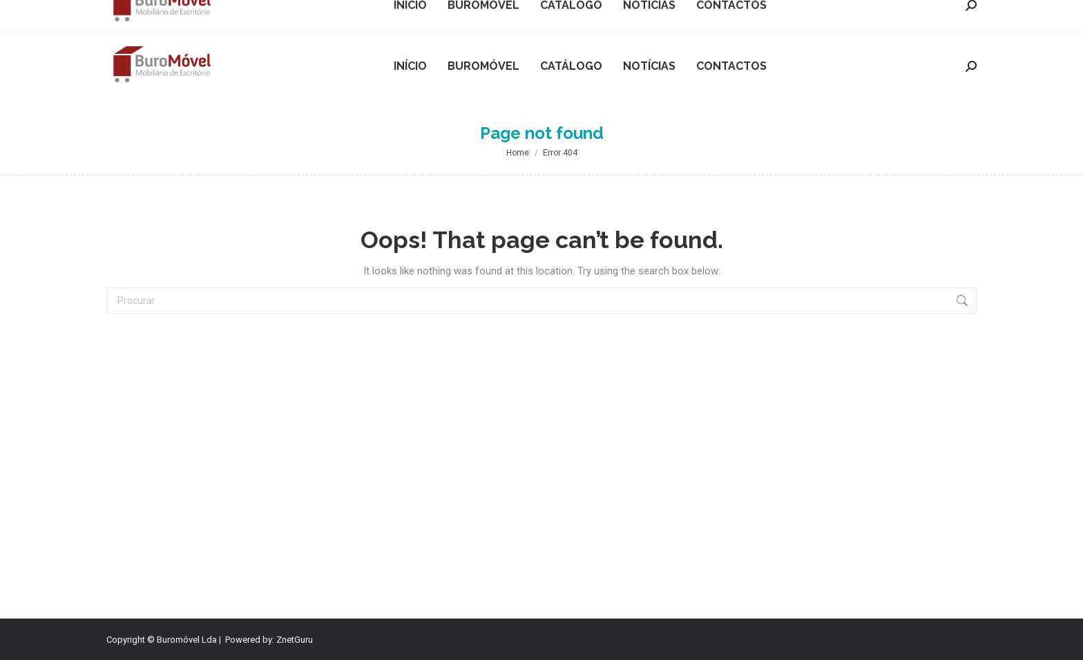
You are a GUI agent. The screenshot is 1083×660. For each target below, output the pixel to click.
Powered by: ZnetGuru (269, 639)
